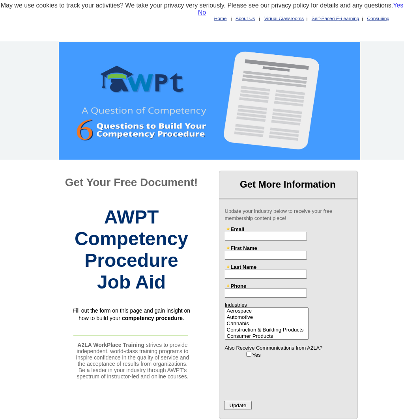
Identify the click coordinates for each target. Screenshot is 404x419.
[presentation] (282, 376)
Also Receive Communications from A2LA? (274, 347)
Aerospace (266, 311)
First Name (244, 248)
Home (220, 18)
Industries (236, 304)
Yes (256, 355)
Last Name (244, 267)
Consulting (378, 18)
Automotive (266, 317)
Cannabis (266, 323)
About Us (245, 18)
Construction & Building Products (266, 330)
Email (238, 229)
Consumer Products (266, 336)
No (202, 12)
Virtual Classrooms (283, 18)
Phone (239, 286)
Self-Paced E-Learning (335, 18)
